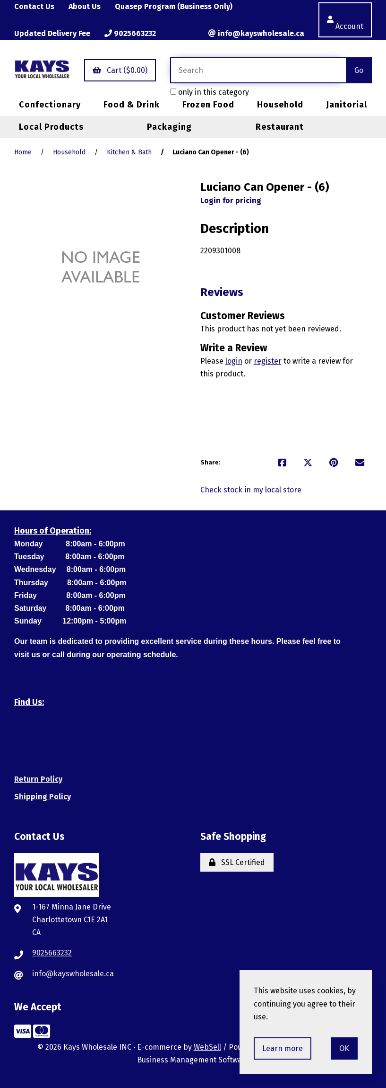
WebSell (207, 1047)
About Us (85, 6)
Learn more (282, 1048)
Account (345, 20)
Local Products (51, 127)
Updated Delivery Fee (52, 33)
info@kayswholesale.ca (256, 33)
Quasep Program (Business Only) (173, 6)
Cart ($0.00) (120, 70)
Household (280, 104)
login (233, 361)
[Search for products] (258, 70)
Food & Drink (131, 104)
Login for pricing (230, 200)
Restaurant (280, 127)
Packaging (169, 127)
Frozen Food (208, 104)
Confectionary (50, 104)
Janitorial (346, 104)
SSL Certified (237, 862)
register (268, 361)
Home (23, 152)
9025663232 (130, 33)
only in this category (209, 92)
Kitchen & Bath (129, 152)
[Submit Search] (359, 70)
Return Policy (38, 779)
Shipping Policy (42, 796)
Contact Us (34, 6)
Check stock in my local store (250, 489)
